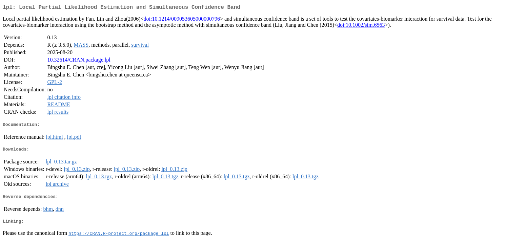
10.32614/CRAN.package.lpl (78, 61)
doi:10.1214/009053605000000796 (182, 20)
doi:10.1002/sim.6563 (361, 26)
